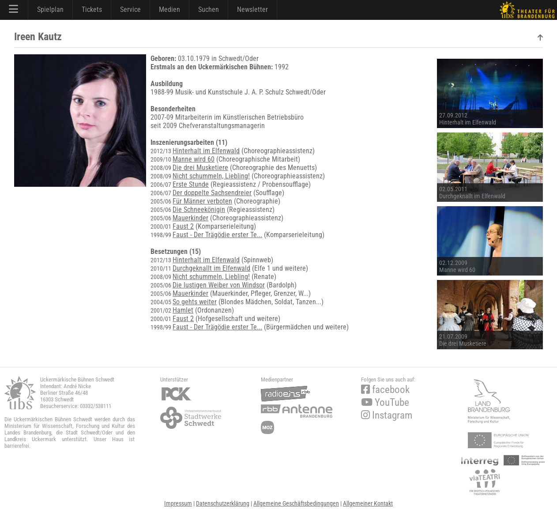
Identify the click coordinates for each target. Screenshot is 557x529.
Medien (169, 9)
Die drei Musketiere (200, 167)
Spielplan (50, 9)
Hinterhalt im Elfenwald (206, 151)
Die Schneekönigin (199, 209)
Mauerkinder (190, 218)
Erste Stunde (191, 184)
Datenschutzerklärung (222, 503)
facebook (385, 390)
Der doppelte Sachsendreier (212, 193)
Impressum (178, 503)
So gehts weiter (195, 302)
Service (130, 9)
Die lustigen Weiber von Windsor (219, 285)
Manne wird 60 (194, 159)
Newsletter (252, 9)
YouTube (385, 402)
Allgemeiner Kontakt (368, 503)
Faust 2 (183, 226)
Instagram (386, 415)
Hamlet (183, 310)
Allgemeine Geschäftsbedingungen (296, 503)
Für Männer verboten (202, 201)
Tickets (92, 9)
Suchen (208, 9)
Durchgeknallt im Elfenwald (211, 268)
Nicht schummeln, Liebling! (211, 176)
